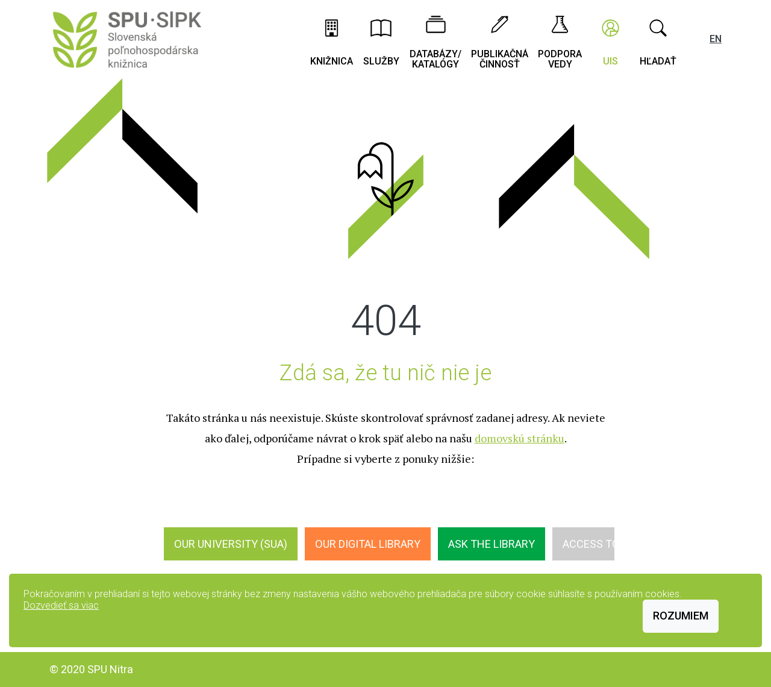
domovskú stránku (519, 438)
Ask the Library (491, 544)
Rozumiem (680, 615)
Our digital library (367, 544)
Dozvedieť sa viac (61, 605)
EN (716, 39)
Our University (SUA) (230, 544)
